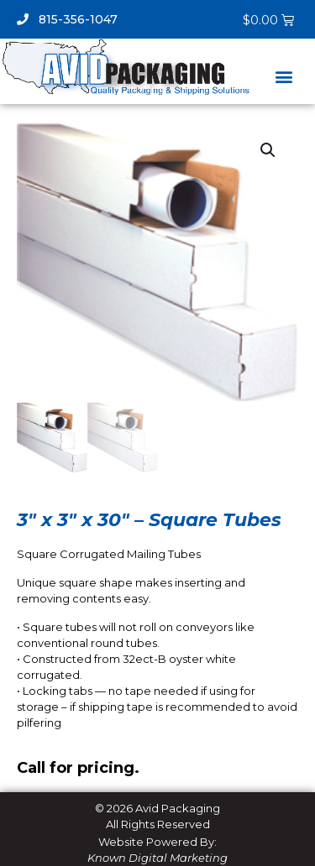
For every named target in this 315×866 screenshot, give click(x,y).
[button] (283, 77)
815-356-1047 (67, 19)
